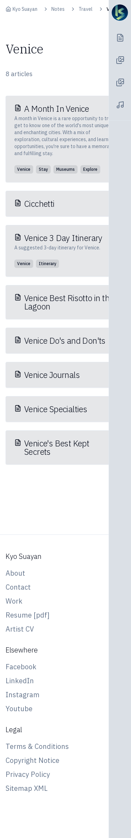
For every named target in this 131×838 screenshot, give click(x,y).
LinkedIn (20, 680)
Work (14, 601)
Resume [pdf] (28, 615)
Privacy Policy (28, 774)
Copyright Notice (32, 760)
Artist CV (20, 629)
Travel (86, 9)
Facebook (21, 666)
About (15, 573)
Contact (18, 587)
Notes (58, 9)
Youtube (19, 708)
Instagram (22, 694)
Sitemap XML (27, 788)
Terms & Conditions (37, 746)
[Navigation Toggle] (119, 12)
